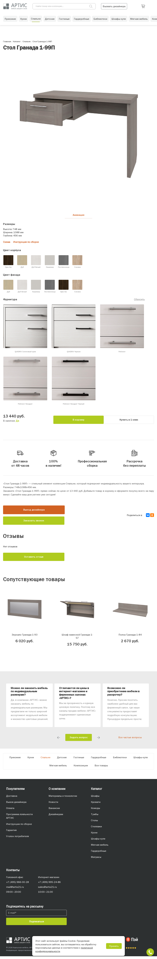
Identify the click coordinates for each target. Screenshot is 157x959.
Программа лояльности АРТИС (19, 818)
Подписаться (36, 924)
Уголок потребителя (17, 838)
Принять (114, 946)
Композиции (81, 768)
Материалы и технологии (63, 798)
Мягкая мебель (139, 19)
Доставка (11, 798)
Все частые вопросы (130, 740)
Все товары (101, 768)
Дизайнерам (56, 816)
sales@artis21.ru (47, 889)
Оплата (10, 810)
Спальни (36, 19)
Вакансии (54, 810)
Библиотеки (100, 19)
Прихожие (10, 19)
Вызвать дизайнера (131, 6)
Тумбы (94, 816)
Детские (50, 19)
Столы (94, 823)
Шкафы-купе (118, 19)
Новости (53, 804)
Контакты (12, 873)
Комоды (95, 810)
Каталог (96, 791)
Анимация (78, 215)
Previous (58, 740)
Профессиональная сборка (92, 459)
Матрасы (96, 859)
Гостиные (64, 19)
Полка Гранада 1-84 (130, 637)
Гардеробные (81, 19)
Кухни (23, 19)
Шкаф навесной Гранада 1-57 (77, 639)
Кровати (95, 804)
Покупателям (15, 791)
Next (98, 740)
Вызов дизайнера (16, 804)
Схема (6, 242)
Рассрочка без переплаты (134, 459)
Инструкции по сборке (19, 826)
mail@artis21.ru (15, 889)
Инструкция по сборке (26, 242)
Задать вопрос (79, 740)
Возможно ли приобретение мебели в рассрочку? (123, 694)
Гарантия (11, 832)
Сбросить (139, 300)
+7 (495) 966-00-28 (17, 884)
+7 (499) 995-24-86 (49, 884)
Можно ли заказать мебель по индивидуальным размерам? (29, 694)
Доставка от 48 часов (20, 459)
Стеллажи (96, 829)
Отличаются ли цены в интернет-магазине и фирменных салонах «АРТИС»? (74, 695)
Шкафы (95, 798)
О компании (57, 791)
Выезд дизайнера (34, 512)
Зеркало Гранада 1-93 (24, 637)
